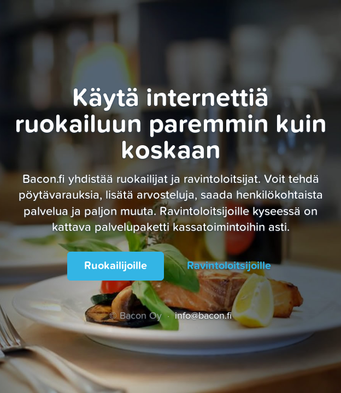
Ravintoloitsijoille (229, 265)
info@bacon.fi (203, 315)
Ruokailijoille (115, 265)
